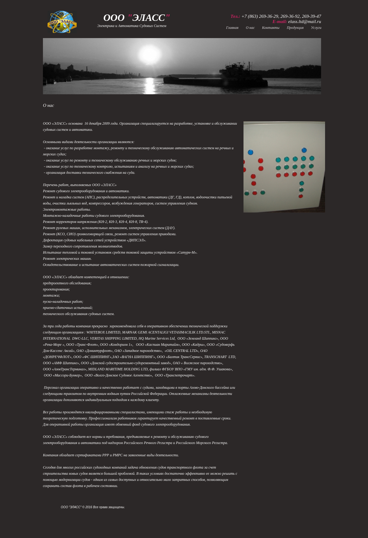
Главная (232, 27)
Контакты (271, 27)
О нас (250, 27)
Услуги (316, 27)
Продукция (295, 27)
